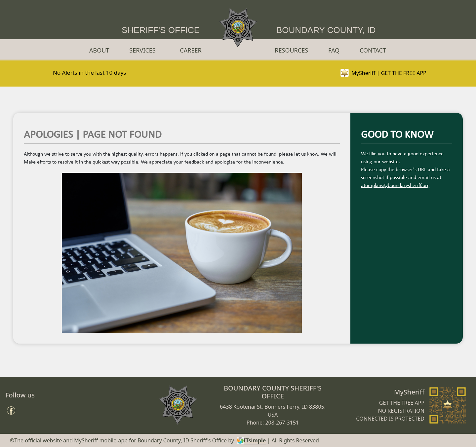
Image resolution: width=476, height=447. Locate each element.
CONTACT (373, 50)
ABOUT (99, 50)
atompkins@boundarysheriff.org (395, 185)
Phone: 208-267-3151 (273, 422)
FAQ (333, 50)
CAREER (190, 50)
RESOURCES (291, 50)
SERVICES (142, 50)
